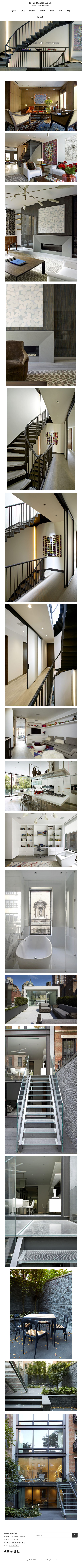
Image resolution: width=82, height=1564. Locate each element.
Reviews (42, 10)
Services (32, 10)
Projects (13, 10)
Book (52, 10)
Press (60, 10)
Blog (68, 10)
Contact (40, 17)
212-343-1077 (14, 1545)
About (23, 10)
